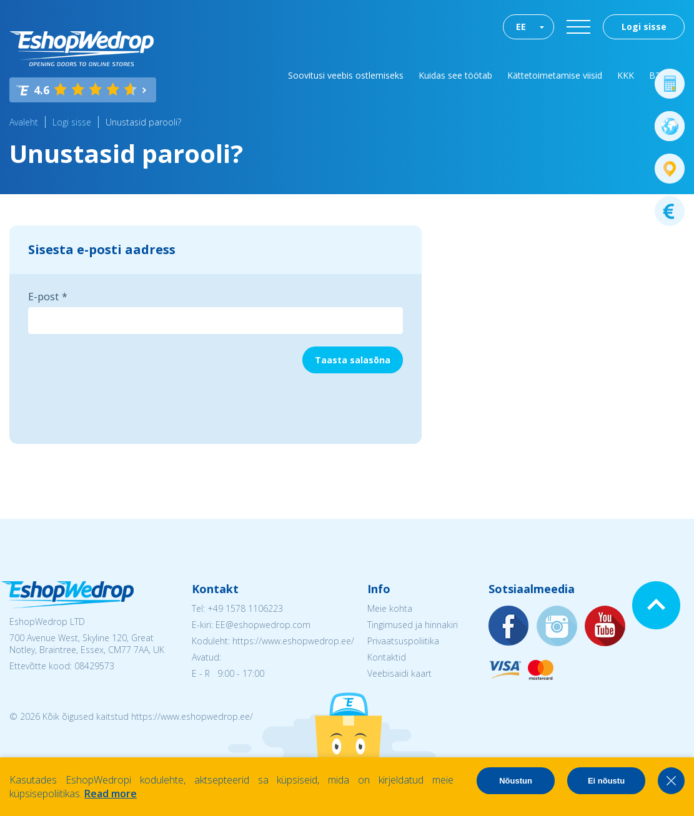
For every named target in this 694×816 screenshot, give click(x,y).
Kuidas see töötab (455, 75)
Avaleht (23, 122)
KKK (625, 75)
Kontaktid (386, 657)
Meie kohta (389, 608)
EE (521, 26)
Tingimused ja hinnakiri (412, 625)
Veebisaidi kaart (399, 673)
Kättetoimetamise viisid (554, 75)
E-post (43, 296)
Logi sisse (644, 26)
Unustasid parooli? (143, 122)
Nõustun (515, 780)
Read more (110, 793)
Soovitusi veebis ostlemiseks (346, 75)
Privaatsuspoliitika (403, 641)
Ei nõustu (606, 780)
